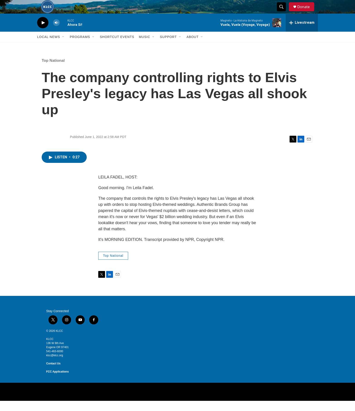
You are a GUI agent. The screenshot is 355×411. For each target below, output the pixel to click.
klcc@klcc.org (54, 365)
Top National (53, 71)
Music (144, 47)
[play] (42, 33)
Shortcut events (117, 47)
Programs (80, 47)
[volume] (56, 33)
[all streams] (302, 33)
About (193, 47)
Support (168, 47)
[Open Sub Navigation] (63, 47)
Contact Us (53, 373)
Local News (48, 47)
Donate (306, 12)
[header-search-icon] (283, 12)
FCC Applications (57, 381)
